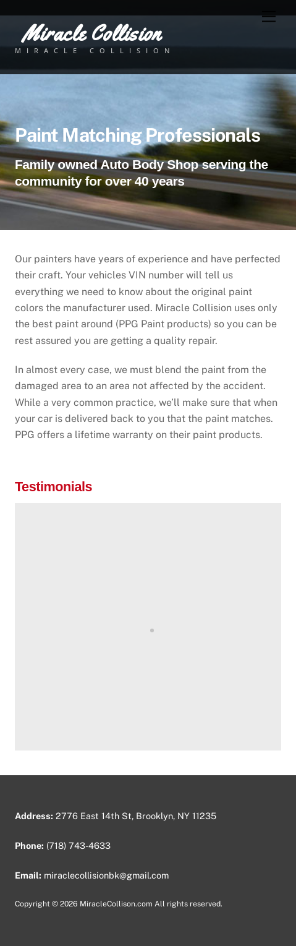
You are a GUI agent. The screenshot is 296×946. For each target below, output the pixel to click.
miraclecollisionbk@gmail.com (106, 875)
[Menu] (268, 17)
